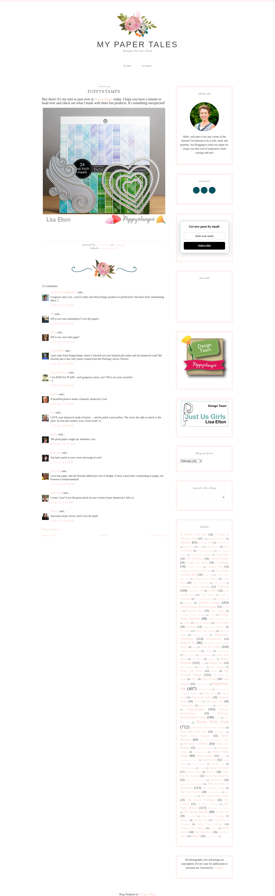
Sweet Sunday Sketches (195, 780)
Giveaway (191, 626)
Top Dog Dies (201, 820)
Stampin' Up (217, 764)
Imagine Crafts (200, 635)
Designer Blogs (147, 894)
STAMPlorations (187, 768)
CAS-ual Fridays (219, 558)
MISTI (202, 667)
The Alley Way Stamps (213, 788)
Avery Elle (188, 546)
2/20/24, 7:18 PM (61, 403)
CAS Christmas (194, 558)
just (194, 647)
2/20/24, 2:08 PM (61, 385)
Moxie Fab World (191, 671)
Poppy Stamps (222, 705)
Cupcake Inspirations (204, 599)
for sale (212, 615)
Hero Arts (185, 631)
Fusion (186, 623)
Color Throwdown (201, 583)
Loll (52, 412)
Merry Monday (187, 667)
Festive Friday (217, 611)
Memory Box (216, 663)
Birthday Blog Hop (205, 551)
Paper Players (209, 679)
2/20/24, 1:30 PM (61, 363)
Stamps (202, 768)
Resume (147, 66)
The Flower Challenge (201, 800)
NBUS (194, 679)
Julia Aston (56, 492)
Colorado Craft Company (195, 586)
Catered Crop (215, 566)
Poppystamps (103, 99)
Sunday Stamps (193, 772)
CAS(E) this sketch (197, 562)
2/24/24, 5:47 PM (61, 502)
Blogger (218, 867)
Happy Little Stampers (214, 627)
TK (52, 314)
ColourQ (223, 586)
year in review (212, 836)
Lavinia (208, 651)
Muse (214, 671)
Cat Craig (55, 471)
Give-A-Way (222, 622)
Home (127, 66)
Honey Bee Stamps (205, 631)
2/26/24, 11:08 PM (62, 520)
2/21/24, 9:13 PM (61, 462)
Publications (219, 732)
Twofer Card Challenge (210, 824)
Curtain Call (223, 599)
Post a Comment (51, 529)
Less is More (189, 655)
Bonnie (54, 394)
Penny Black (209, 693)
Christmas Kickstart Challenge (195, 570)
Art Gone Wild (205, 542)
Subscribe (204, 245)
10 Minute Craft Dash (193, 534)
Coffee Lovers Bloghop (205, 578)
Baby (200, 547)
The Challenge (214, 792)
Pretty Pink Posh (213, 721)
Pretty (217, 717)
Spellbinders (209, 759)
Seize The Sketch (205, 748)
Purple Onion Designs (195, 735)
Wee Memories (203, 832)
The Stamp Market (195, 812)
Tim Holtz (191, 816)
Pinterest (197, 701)
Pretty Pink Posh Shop (193, 731)
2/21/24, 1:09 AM (62, 425)
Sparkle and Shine (188, 760)
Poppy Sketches (205, 705)
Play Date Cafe (214, 701)
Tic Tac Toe (222, 812)
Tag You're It (217, 779)
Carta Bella (222, 554)
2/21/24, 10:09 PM (62, 484)
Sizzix (222, 756)
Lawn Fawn (223, 651)
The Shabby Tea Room (218, 808)
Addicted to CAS (216, 538)
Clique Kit (207, 575)
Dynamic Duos (194, 610)
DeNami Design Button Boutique (198, 606)
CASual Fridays (194, 567)
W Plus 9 (214, 828)
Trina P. (54, 511)
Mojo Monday (217, 667)
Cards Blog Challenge (201, 555)
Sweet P (210, 771)
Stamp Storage (198, 764)
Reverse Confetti (195, 743)
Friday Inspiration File (218, 619)
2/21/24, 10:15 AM (62, 444)
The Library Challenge (207, 804)
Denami (188, 603)
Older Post (49, 535)
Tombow (184, 820)
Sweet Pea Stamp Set (217, 775)
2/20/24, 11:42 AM (62, 342)
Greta (53, 332)
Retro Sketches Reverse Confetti (214, 740)
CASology (222, 562)
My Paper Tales (137, 44)
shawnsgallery (200, 752)
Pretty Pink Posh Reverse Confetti (208, 727)
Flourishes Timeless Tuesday (192, 615)
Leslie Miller (57, 350)
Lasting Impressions (190, 651)
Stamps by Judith (219, 767)
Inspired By (188, 643)
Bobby (54, 434)
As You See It (223, 543)
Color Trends (219, 583)
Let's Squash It (205, 655)
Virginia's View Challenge (193, 828)
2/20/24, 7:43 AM (62, 305)
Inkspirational (213, 638)
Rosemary (55, 452)
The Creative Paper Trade (215, 796)
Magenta (212, 659)
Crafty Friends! (208, 595)
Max (203, 663)
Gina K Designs (202, 623)
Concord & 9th (195, 590)
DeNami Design (209, 602)
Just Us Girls (210, 647)
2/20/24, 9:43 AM (62, 323)
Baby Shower (212, 546)
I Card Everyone (59, 372)
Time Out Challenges (213, 816)
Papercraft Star (202, 684)
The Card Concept (190, 792)
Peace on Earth (204, 689)
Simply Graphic (204, 755)
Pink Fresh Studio (201, 697)
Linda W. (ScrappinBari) (63, 292)
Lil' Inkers (197, 659)
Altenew (185, 542)
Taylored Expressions (191, 784)
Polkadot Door (187, 705)
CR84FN (212, 590)
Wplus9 (196, 836)
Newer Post (158, 535)
